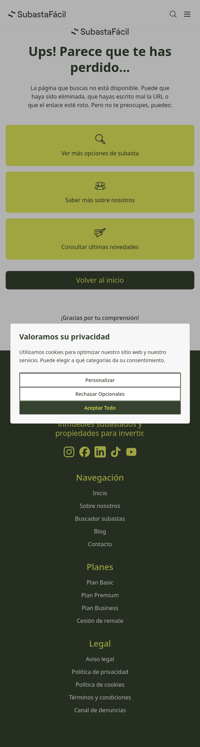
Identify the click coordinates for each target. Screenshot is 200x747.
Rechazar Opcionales (100, 394)
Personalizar (100, 380)
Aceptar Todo (99, 408)
